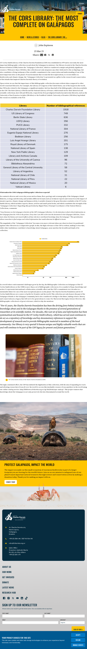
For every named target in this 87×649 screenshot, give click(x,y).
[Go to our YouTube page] (17, 597)
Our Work (7, 571)
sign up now (78, 629)
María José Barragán (61, 299)
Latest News (8, 587)
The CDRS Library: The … (57, 37)
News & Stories (33, 37)
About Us (6, 566)
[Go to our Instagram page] (8, 597)
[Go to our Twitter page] (12, 597)
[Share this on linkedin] (52, 55)
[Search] (77, 8)
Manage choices (78, 645)
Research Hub (9, 592)
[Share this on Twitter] (49, 55)
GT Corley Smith (6, 63)
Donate (80, 14)
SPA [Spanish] (81, 3)
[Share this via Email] (41, 55)
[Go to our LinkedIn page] (21, 597)
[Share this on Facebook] (45, 55)
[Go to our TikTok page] (26, 597)
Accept (78, 635)
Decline (78, 640)
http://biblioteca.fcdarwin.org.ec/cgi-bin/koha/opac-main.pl (42, 389)
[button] (83, 8)
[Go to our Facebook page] (3, 597)
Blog (43, 37)
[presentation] (16, 629)
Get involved (8, 577)
